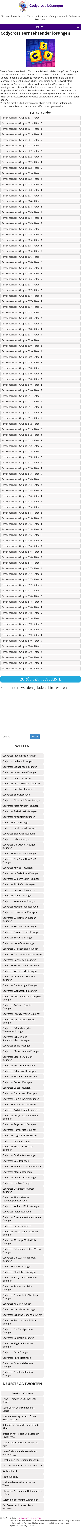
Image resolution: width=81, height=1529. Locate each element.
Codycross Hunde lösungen (16, 1266)
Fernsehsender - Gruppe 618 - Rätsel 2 (21, 596)
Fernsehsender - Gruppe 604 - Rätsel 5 (21, 223)
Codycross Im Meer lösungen (17, 761)
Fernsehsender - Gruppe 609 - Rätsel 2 (21, 345)
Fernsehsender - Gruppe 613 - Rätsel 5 (21, 473)
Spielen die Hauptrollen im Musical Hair (20, 1444)
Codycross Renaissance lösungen (19, 1177)
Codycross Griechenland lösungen (20, 948)
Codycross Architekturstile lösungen (21, 1110)
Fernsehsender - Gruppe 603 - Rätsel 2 (21, 178)
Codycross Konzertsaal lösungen (19, 926)
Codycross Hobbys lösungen (17, 1183)
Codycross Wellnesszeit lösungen (19, 990)
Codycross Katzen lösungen (16, 1303)
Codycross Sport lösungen (16, 794)
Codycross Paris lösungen (15, 822)
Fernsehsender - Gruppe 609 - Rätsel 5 (21, 362)
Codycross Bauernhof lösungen (18, 890)
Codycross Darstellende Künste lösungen (18, 1021)
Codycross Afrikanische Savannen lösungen (20, 1233)
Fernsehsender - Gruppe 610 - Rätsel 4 (21, 384)
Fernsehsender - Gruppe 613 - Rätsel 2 (21, 457)
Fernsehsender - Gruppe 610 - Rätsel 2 (21, 373)
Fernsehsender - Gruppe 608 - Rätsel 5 (21, 334)
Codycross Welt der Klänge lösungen (21, 1166)
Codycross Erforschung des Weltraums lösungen (16, 1030)
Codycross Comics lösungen (17, 1082)
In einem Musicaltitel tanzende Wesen (18, 1484)
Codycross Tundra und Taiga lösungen (17, 1288)
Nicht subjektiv (10, 1476)
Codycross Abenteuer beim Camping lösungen (21, 998)
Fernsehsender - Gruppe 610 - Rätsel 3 (21, 379)
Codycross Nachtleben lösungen (19, 1309)
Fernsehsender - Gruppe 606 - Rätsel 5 (21, 279)
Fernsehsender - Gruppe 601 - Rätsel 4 (21, 134)
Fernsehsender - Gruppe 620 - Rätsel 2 (21, 651)
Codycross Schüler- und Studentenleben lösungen (16, 1038)
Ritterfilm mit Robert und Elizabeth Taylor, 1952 (20, 1435)
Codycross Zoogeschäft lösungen (19, 853)
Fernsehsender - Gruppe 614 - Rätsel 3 (21, 490)
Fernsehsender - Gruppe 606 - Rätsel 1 (21, 256)
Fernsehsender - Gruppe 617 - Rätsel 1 (21, 562)
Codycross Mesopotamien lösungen (21, 1051)
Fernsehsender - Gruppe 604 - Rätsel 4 (21, 217)
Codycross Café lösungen (15, 1160)
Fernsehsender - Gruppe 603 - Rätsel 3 (21, 184)
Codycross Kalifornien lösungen (19, 1104)
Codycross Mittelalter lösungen (18, 816)
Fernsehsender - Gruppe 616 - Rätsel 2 (21, 540)
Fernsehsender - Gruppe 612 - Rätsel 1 (21, 423)
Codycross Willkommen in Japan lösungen (19, 919)
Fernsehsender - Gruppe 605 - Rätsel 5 (21, 251)
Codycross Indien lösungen (16, 1211)
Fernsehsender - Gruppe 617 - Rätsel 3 (21, 573)
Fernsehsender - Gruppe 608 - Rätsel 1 (21, 312)
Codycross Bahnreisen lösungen (19, 959)
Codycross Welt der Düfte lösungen (21, 1206)
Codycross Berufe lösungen (16, 1226)
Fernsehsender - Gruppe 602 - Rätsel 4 (21, 162)
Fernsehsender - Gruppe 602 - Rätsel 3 (21, 156)
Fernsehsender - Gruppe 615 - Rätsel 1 (21, 507)
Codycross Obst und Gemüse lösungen (17, 1365)
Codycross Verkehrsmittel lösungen (21, 783)
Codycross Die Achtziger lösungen (20, 985)
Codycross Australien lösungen (18, 1065)
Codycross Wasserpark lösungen (19, 971)
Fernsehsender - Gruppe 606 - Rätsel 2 (21, 262)
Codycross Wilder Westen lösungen (21, 878)
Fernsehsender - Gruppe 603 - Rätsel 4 (21, 190)
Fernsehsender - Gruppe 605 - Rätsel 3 (21, 240)
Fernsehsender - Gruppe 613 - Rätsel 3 (21, 462)
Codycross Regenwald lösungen (19, 1124)
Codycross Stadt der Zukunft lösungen (17, 1058)
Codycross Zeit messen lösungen (19, 1076)
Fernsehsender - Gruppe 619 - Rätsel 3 (21, 629)
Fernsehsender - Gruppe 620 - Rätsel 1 (21, 646)
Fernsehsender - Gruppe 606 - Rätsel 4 (21, 273)
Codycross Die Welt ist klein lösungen (22, 954)
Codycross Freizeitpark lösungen (19, 811)
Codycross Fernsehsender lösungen (21, 932)
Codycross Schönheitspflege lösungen (22, 1314)
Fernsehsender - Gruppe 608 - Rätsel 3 (21, 323)
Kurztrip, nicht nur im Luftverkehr (20, 1499)
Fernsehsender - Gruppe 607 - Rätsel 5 (21, 306)
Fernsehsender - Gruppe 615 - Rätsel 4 (21, 523)
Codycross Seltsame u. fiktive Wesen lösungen (21, 1250)
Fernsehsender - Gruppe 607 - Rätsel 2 (21, 290)
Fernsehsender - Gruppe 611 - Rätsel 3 (21, 406)
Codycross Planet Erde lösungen (19, 755)
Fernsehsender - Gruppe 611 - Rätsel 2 (21, 401)
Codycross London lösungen (17, 895)
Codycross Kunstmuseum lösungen (21, 965)
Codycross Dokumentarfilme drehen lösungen (21, 1219)
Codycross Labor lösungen (16, 839)
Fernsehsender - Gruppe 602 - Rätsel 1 (21, 145)
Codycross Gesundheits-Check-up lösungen (20, 1297)
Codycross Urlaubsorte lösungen (19, 912)
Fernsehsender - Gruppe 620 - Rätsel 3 (21, 657)
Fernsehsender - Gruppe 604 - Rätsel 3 (21, 212)
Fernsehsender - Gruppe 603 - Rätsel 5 (21, 195)
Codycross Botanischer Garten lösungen (18, 1190)
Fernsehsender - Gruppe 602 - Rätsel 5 (21, 167)
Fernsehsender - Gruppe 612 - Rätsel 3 (21, 434)
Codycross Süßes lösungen (16, 1087)
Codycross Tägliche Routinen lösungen (17, 1345)
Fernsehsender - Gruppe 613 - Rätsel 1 (21, 451)
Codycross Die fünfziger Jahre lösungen (17, 1331)
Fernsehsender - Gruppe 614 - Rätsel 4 (21, 496)
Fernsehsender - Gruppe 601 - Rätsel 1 (21, 117)
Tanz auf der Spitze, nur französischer (22, 1465)
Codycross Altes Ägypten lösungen (20, 805)
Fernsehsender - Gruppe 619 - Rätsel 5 (21, 640)
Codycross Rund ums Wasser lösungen (17, 1148)
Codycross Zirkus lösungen (16, 778)
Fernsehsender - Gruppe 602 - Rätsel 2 (21, 151)
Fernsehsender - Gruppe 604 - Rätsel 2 (21, 206)
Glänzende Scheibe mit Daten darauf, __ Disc (22, 1492)
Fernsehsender (40, 112)
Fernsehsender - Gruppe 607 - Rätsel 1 (21, 284)
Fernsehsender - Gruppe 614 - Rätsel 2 (21, 484)
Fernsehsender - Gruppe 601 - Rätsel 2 (21, 123)
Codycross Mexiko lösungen (17, 1171)
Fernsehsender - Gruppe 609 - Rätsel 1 (21, 340)
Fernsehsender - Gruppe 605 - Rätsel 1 (21, 229)
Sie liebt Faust (9, 1471)
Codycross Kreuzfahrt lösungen (18, 943)
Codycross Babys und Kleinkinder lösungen (19, 1279)
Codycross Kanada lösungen (17, 1141)
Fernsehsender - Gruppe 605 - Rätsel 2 (21, 234)
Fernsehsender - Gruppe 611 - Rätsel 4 (21, 412)
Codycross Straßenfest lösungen (19, 1155)
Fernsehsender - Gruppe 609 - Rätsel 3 (21, 351)
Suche (35, 736)
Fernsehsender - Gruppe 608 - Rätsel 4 (21, 329)
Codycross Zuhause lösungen (17, 937)
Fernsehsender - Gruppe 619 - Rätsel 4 (21, 635)
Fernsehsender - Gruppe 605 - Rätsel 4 (21, 245)
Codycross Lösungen (40, 6)
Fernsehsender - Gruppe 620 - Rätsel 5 (21, 668)
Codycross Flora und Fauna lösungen (21, 800)
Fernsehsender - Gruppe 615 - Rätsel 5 (21, 529)
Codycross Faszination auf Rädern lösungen (20, 1322)
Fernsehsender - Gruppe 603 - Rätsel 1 (21, 173)
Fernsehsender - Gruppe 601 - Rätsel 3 (21, 128)
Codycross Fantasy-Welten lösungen (21, 1013)
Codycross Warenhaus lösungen (19, 901)
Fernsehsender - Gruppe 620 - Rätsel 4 (21, 662)
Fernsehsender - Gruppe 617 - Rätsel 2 (21, 568)
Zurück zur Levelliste (40, 679)
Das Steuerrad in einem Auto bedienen (17, 1507)
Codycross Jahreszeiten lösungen (19, 772)
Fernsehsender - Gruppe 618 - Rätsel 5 (21, 612)
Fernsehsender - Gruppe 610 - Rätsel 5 (21, 390)
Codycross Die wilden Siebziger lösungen (18, 846)
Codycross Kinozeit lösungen (17, 867)
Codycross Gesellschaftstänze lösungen (18, 1374)
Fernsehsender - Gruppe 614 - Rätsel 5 (21, 501)
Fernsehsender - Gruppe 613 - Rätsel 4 (21, 468)
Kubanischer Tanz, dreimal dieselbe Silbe (21, 1426)
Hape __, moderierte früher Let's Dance (19, 1400)
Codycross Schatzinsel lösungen (19, 1071)
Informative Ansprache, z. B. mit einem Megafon (19, 1418)
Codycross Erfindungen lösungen (19, 766)
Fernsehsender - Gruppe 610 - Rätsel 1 (21, 368)
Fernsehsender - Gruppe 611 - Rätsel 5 (21, 418)
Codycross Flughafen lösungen (18, 884)
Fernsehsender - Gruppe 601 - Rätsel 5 (21, 140)
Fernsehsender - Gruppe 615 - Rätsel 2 (21, 512)
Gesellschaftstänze (22, 1393)
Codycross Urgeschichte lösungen (20, 1135)
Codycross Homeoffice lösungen (19, 1129)
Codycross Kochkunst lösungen (18, 789)
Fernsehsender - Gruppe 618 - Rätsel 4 (21, 607)
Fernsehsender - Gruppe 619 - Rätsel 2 (21, 624)
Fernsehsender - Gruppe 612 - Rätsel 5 (21, 445)
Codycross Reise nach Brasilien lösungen (18, 978)
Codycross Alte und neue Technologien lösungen (15, 1199)
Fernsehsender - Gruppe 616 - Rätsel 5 (21, 557)
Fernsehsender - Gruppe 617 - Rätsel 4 (21, 579)
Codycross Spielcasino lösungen (19, 828)
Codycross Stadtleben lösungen (19, 1272)
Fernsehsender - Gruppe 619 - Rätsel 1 (21, 618)
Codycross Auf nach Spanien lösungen (17, 1007)
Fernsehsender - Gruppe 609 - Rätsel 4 (21, 356)
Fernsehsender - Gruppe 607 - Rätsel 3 (21, 295)
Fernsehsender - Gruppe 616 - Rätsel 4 (21, 551)
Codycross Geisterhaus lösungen (19, 1093)
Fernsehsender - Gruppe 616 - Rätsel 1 (21, 534)
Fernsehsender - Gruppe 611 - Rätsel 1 (21, 395)
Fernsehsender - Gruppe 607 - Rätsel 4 (21, 301)
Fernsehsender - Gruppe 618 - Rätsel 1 (21, 590)
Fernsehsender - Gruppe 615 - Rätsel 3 (21, 518)
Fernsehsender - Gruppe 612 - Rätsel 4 (21, 440)
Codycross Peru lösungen (15, 1352)
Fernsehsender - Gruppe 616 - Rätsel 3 (21, 546)
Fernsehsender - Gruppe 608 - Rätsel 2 (21, 318)
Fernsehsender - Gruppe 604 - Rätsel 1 (21, 201)
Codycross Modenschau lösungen (20, 906)
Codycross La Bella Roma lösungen (20, 873)
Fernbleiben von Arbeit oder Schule (21, 1459)
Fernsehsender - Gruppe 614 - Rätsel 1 (21, 479)
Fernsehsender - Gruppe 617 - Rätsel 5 (21, 585)
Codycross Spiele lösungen (16, 1045)
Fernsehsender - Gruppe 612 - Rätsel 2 (21, 429)
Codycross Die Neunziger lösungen (20, 1098)
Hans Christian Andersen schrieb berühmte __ (19, 1453)
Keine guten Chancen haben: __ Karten (18, 1409)
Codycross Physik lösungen (16, 1357)
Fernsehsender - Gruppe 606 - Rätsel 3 (21, 267)
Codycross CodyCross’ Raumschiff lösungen (20, 1117)
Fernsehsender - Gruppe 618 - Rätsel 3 (21, 601)
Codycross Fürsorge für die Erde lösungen (19, 1242)
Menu (39, 26)
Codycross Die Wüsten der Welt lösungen (18, 1259)
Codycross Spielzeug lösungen (18, 1337)
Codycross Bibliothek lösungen (18, 833)
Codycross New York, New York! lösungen (19, 861)
